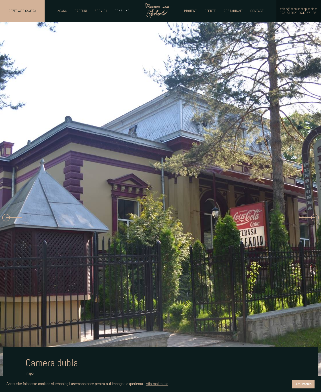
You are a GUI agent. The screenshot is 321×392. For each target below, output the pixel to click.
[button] (12, 217)
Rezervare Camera (22, 10)
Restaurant (233, 11)
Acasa (62, 11)
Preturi (80, 11)
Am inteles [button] (303, 384)
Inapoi (30, 373)
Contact (257, 11)
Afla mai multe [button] (157, 384)
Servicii (101, 11)
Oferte (210, 11)
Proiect (190, 11)
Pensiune (122, 11)
